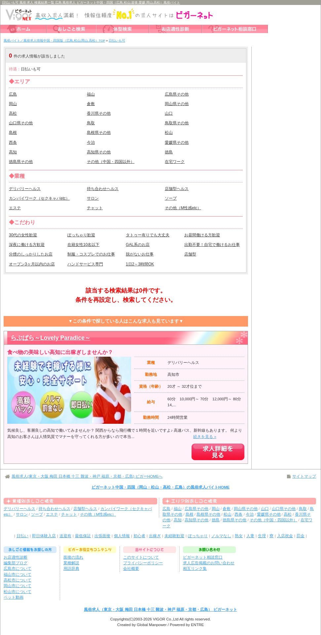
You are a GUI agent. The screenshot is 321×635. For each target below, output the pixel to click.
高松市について (17, 580)
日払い (22, 536)
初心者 (139, 536)
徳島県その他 (21, 161)
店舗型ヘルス (177, 188)
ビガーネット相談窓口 (203, 557)
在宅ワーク (175, 161)
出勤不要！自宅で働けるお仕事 (212, 244)
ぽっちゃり (198, 536)
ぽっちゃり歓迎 (81, 235)
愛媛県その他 (177, 142)
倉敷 (91, 103)
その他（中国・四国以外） (110, 161)
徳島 (169, 152)
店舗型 (190, 254)
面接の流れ (73, 557)
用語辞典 (71, 569)
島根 (13, 132)
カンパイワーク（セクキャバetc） (39, 198)
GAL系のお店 (138, 244)
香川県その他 (99, 113)
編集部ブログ (15, 563)
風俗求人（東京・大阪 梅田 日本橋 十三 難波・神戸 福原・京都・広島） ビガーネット (160, 610)
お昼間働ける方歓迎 (202, 235)
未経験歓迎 (174, 536)
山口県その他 (21, 123)
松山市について (17, 592)
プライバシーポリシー (143, 563)
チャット (95, 208)
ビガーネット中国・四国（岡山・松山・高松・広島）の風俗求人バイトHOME (160, 487)
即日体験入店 (44, 536)
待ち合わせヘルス (103, 188)
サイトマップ (304, 476)
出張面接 (102, 536)
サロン (93, 198)
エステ (15, 208)
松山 (169, 132)
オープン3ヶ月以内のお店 (32, 264)
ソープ (171, 198)
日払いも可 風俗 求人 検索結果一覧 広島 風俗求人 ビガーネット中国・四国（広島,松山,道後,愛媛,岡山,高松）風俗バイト (91, 2)
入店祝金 (285, 536)
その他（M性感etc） (183, 208)
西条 (13, 142)
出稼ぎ (155, 536)
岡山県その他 (177, 103)
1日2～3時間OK (140, 264)
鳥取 (91, 123)
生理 (262, 536)
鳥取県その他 (177, 123)
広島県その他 (177, 94)
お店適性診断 (15, 557)
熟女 (239, 536)
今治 (91, 142)
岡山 (13, 103)
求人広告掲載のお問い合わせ (208, 563)
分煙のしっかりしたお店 (31, 254)
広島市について (17, 569)
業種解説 (71, 563)
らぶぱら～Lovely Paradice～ (50, 338)
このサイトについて (141, 557)
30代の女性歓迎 (23, 235)
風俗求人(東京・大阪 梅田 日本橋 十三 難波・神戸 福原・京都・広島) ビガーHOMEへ (87, 476)
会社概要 (131, 569)
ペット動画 (13, 597)
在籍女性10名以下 (83, 244)
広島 (13, 94)
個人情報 (122, 536)
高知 (13, 152)
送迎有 (65, 536)
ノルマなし (221, 536)
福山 (91, 94)
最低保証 (83, 536)
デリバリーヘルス (25, 188)
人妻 (250, 536)
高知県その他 (99, 152)
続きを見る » (204, 437)
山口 (169, 113)
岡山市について (17, 586)
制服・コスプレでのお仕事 (91, 254)
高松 (13, 113)
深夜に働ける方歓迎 (27, 244)
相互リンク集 (195, 569)
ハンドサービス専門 (85, 264)
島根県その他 (99, 132)
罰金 (300, 536)
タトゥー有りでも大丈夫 (147, 235)
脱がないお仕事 (140, 254)
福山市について (17, 574)
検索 (205, 55)
